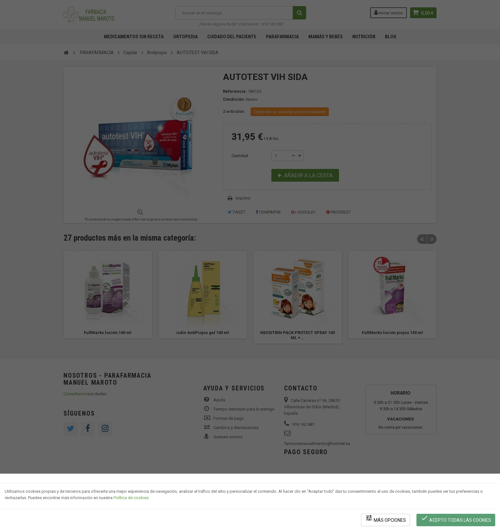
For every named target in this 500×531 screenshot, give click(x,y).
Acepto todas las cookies (456, 518)
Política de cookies (131, 497)
